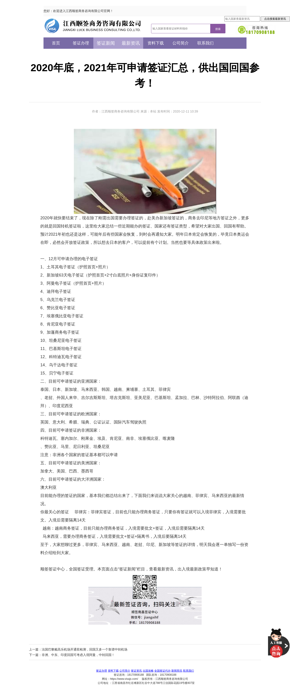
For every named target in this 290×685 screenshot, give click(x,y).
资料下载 (155, 43)
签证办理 (81, 43)
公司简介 (180, 43)
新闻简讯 (176, 670)
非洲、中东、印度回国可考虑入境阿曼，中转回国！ (78, 655)
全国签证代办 (162, 670)
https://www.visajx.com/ (124, 678)
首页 (56, 43)
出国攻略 (148, 670)
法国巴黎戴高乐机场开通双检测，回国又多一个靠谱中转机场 (84, 649)
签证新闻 (106, 43)
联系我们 (205, 43)
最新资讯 (131, 43)
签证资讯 (136, 670)
